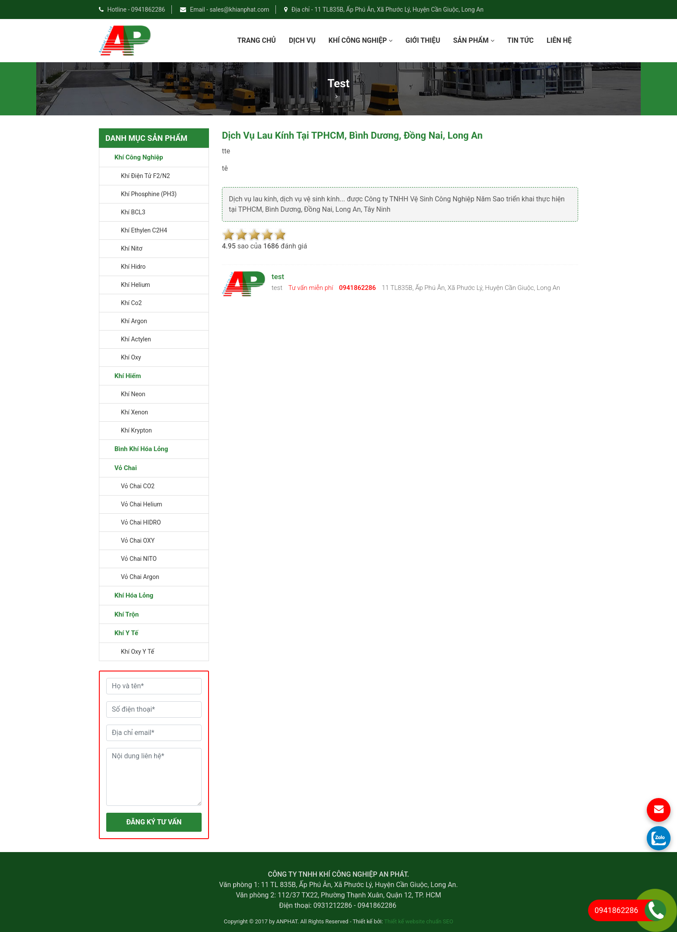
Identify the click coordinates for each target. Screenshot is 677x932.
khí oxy (131, 357)
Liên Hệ (559, 40)
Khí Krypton (136, 430)
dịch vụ (302, 40)
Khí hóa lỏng (133, 595)
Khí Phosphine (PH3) (149, 194)
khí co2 (131, 302)
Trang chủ (256, 40)
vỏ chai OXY (138, 540)
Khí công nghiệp (360, 40)
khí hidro (133, 266)
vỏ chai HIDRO (141, 522)
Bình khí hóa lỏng (141, 449)
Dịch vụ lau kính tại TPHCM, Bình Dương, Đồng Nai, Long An (352, 135)
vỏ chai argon (140, 576)
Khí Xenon (134, 412)
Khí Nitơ (131, 248)
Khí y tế (126, 633)
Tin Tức (520, 40)
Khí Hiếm (127, 376)
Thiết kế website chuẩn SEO (418, 921)
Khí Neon (133, 394)
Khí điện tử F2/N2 (145, 175)
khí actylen (136, 339)
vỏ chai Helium (141, 504)
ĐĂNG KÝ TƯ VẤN (153, 822)
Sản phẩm (473, 40)
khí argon (134, 321)
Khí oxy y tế (137, 651)
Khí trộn (126, 614)
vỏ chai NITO (139, 558)
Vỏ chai (125, 468)
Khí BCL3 (133, 212)
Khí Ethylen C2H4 (144, 230)
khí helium (135, 284)
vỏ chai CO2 (138, 486)
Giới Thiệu (422, 40)
